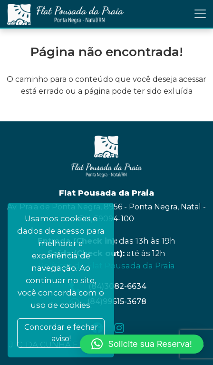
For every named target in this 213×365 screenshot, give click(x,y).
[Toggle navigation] (200, 14)
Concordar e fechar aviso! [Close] (61, 333)
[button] (141, 344)
